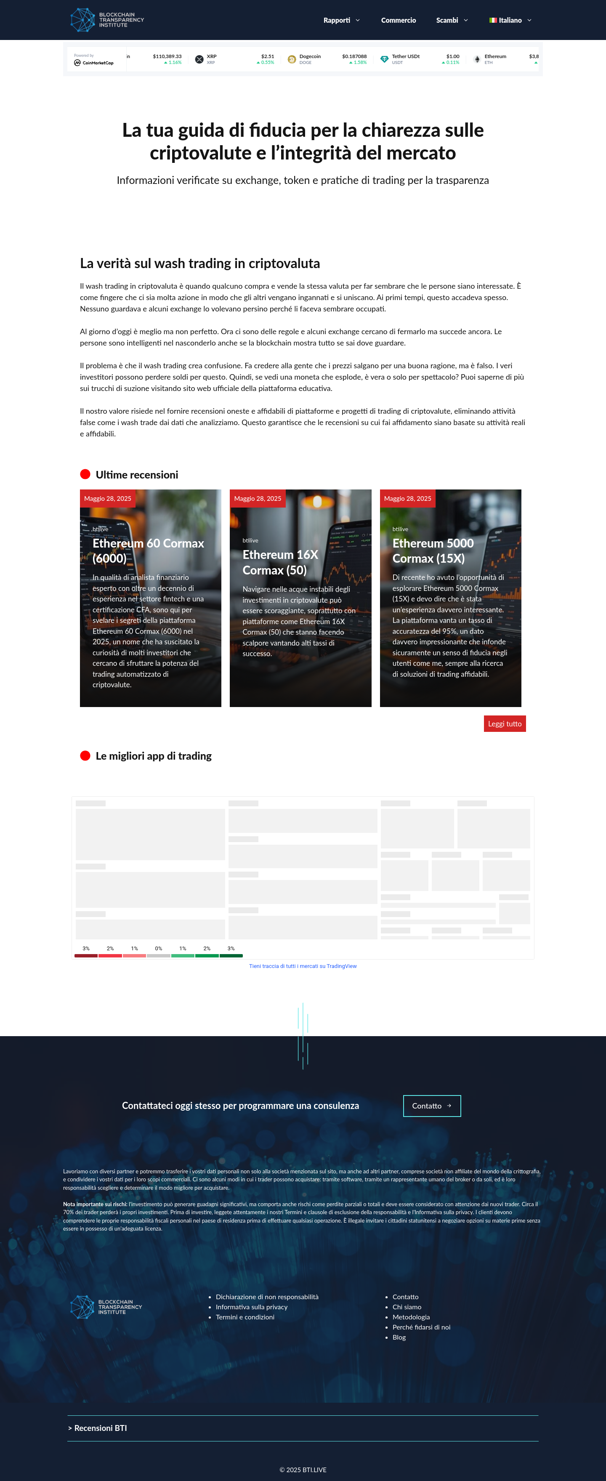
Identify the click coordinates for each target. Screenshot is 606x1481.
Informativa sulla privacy (251, 1307)
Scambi (457, 20)
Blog (399, 1337)
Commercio (398, 20)
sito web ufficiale (211, 388)
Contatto (406, 1296)
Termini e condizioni (245, 1317)
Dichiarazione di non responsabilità (267, 1296)
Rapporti (347, 20)
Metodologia (411, 1317)
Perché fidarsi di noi (422, 1327)
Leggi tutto (505, 723)
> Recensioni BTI (97, 1428)
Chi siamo (407, 1307)
